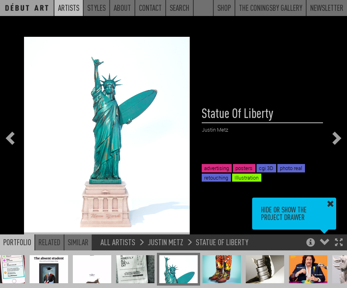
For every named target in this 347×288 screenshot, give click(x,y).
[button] (339, 243)
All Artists (117, 241)
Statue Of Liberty (222, 241)
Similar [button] (78, 242)
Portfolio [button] (17, 242)
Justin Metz (165, 241)
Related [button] (49, 242)
